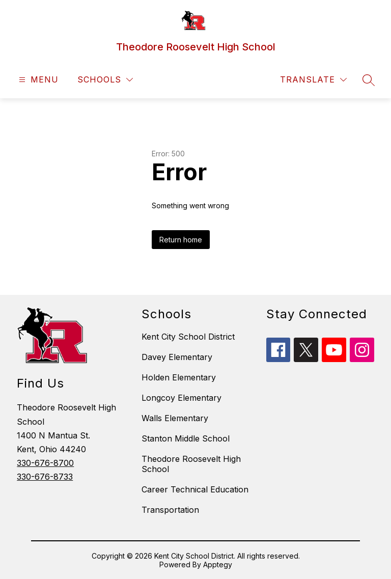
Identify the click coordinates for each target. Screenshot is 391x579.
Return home (180, 239)
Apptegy (217, 564)
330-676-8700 (45, 463)
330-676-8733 (45, 477)
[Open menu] (37, 79)
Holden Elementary (179, 377)
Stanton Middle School (186, 438)
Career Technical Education (195, 489)
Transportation (170, 510)
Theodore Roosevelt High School (191, 464)
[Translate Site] (313, 79)
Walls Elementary (175, 418)
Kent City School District (188, 337)
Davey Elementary (177, 357)
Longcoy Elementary (181, 398)
